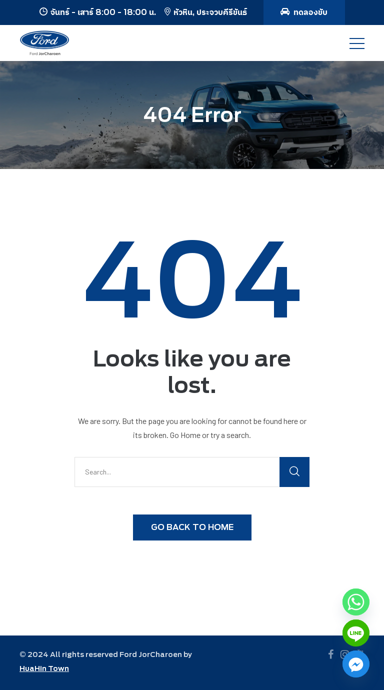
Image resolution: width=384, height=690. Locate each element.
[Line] (356, 633)
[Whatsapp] (356, 602)
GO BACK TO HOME (192, 527)
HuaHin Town (44, 668)
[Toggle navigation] (357, 43)
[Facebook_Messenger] (356, 664)
